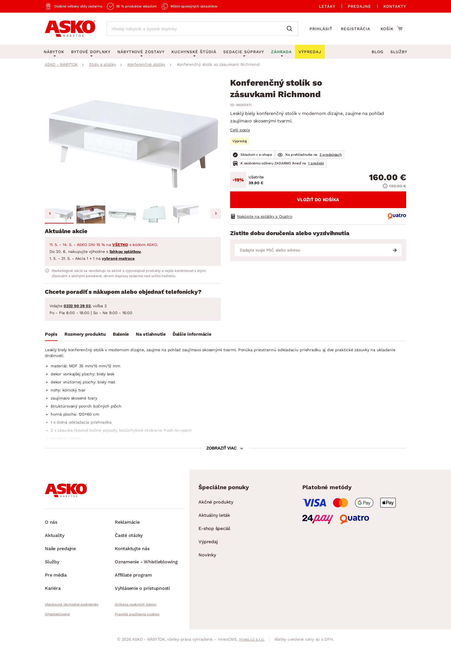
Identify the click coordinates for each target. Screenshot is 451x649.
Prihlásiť (320, 28)
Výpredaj (207, 541)
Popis (51, 334)
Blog (377, 51)
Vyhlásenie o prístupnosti (142, 588)
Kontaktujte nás (132, 548)
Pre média (56, 575)
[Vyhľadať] (291, 29)
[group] (133, 140)
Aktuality (54, 535)
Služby (398, 51)
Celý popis (240, 130)
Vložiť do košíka (318, 199)
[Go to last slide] (50, 213)
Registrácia (355, 28)
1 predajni (316, 163)
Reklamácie (127, 522)
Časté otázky (129, 535)
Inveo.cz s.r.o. (251, 639)
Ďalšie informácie (192, 334)
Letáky (327, 6)
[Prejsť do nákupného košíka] (391, 28)
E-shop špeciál (214, 528)
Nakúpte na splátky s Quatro (264, 216)
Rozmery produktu (85, 334)
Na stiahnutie (151, 334)
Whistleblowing (57, 614)
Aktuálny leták (214, 515)
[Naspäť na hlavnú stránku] (70, 29)
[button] (59, 214)
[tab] (51, 335)
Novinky (207, 555)
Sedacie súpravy (243, 51)
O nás (51, 522)
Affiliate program (133, 575)
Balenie (121, 334)
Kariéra (52, 588)
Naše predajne (60, 548)
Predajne (359, 6)
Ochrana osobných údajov (135, 604)
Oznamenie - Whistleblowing (146, 561)
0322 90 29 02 (77, 306)
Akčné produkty (215, 502)
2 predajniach (331, 155)
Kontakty (394, 6)
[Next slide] (216, 213)
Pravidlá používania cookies (137, 614)
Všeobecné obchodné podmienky (71, 604)
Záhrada (281, 51)
